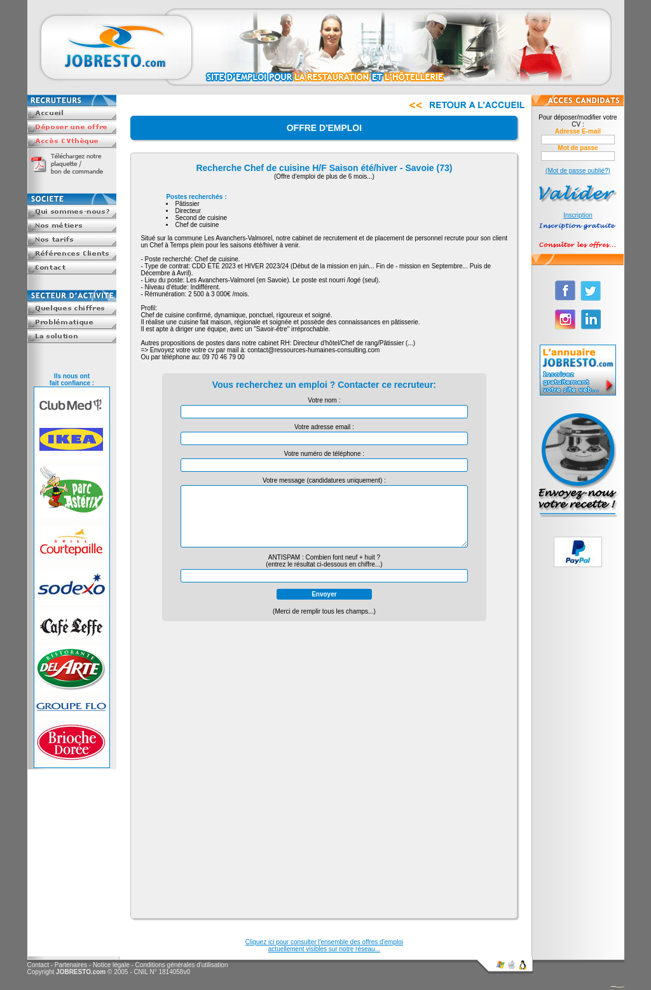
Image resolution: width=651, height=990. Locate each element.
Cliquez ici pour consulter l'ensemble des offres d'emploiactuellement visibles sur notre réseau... (324, 945)
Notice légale (111, 964)
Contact (38, 964)
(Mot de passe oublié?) (577, 170)
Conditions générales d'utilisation (181, 964)
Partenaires (71, 964)
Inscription (578, 215)
